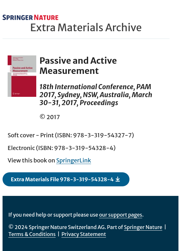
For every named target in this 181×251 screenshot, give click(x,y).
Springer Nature (143, 227)
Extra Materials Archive (86, 27)
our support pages (120, 215)
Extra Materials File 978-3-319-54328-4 (66, 179)
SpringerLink (73, 160)
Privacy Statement (83, 234)
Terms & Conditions (32, 234)
